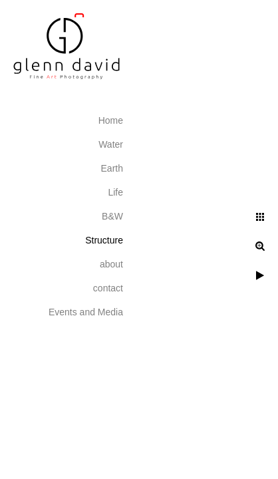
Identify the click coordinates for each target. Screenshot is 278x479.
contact (108, 288)
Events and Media (86, 312)
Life (115, 192)
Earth (112, 168)
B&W (112, 216)
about (111, 264)
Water (110, 144)
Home (110, 120)
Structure (104, 240)
